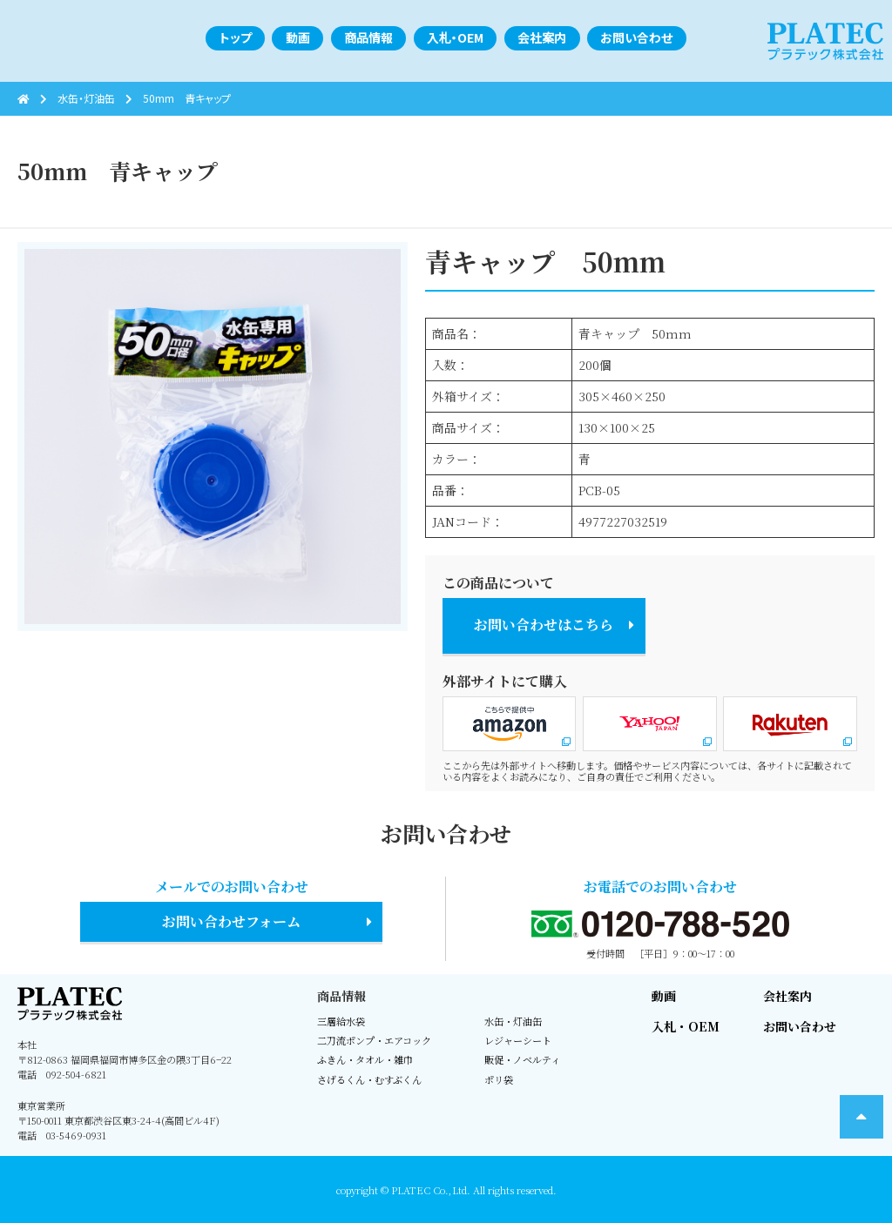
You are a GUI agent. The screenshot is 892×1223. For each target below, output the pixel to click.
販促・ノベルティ (522, 1059)
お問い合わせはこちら (543, 625)
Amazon (510, 723)
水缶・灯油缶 (513, 1021)
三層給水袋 (341, 1021)
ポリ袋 (498, 1079)
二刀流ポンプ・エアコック (374, 1040)
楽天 (790, 723)
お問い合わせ (799, 1026)
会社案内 (787, 996)
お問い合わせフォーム (231, 921)
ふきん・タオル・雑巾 (365, 1059)
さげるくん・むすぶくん (369, 1079)
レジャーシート (517, 1040)
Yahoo (650, 723)
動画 (664, 996)
